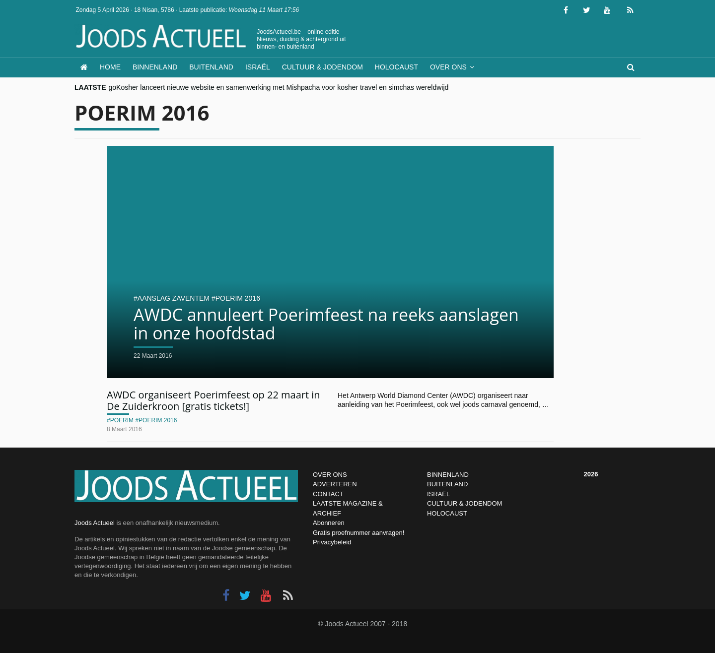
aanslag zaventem (174, 298)
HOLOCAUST (447, 513)
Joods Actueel (94, 522)
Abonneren (329, 522)
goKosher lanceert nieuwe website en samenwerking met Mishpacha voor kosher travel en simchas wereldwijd (279, 87)
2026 (591, 474)
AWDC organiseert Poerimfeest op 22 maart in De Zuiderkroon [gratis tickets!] (213, 400)
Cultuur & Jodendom (322, 67)
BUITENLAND (447, 484)
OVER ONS (330, 474)
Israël (257, 67)
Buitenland (211, 67)
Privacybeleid (332, 542)
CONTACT (328, 494)
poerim (122, 420)
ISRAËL (438, 494)
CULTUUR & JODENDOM (464, 503)
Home (110, 67)
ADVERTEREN (335, 484)
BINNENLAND (448, 474)
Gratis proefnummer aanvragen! (358, 532)
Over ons (448, 67)
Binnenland (155, 67)
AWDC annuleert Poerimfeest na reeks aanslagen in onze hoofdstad (326, 323)
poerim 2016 (237, 298)
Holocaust (396, 67)
